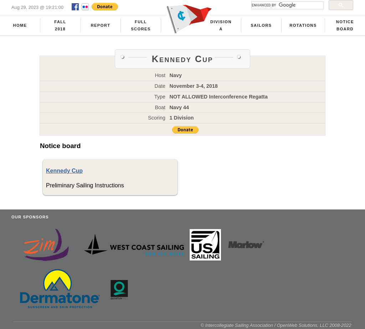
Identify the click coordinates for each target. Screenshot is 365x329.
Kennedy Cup (64, 171)
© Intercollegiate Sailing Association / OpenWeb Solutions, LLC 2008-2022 (276, 325)
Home (20, 25)
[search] (287, 5)
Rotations (303, 25)
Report (100, 25)
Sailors (261, 25)
